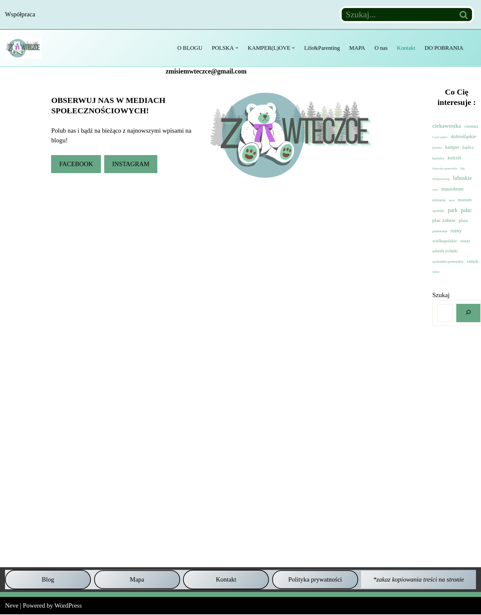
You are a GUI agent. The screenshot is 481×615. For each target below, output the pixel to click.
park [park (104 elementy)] (453, 210)
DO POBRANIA (444, 48)
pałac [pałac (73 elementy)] (466, 210)
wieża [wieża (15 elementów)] (465, 241)
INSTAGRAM (130, 163)
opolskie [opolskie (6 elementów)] (438, 211)
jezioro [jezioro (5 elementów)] (437, 147)
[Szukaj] (398, 14)
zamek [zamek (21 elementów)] (472, 261)
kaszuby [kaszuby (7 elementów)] (438, 158)
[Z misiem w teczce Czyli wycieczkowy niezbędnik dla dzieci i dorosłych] (24, 47)
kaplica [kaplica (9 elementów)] (467, 147)
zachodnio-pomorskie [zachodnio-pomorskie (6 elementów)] (447, 262)
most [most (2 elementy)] (452, 200)
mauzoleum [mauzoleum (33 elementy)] (452, 189)
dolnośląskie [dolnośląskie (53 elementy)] (463, 136)
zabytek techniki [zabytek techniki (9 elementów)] (445, 251)
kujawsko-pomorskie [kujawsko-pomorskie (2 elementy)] (444, 168)
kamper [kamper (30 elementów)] (452, 147)
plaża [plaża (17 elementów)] (463, 221)
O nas (380, 48)
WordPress (68, 606)
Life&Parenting (321, 48)
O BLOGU (189, 48)
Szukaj (441, 295)
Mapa (137, 579)
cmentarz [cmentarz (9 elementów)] (471, 126)
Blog (48, 579)
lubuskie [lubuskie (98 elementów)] (462, 178)
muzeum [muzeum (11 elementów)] (465, 200)
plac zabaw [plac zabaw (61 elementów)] (443, 220)
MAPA (357, 48)
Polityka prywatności (315, 579)
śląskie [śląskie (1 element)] (436, 272)
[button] (236, 47)
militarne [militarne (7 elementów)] (439, 200)
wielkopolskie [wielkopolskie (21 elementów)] (444, 241)
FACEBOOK (76, 163)
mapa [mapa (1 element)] (435, 189)
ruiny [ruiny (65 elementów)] (456, 230)
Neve (11, 606)
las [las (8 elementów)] (463, 168)
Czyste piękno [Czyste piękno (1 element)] (440, 137)
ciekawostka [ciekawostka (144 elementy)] (446, 126)
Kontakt (406, 48)
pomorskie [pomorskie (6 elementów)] (439, 231)
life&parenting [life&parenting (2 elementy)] (441, 179)
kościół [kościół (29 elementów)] (454, 157)
